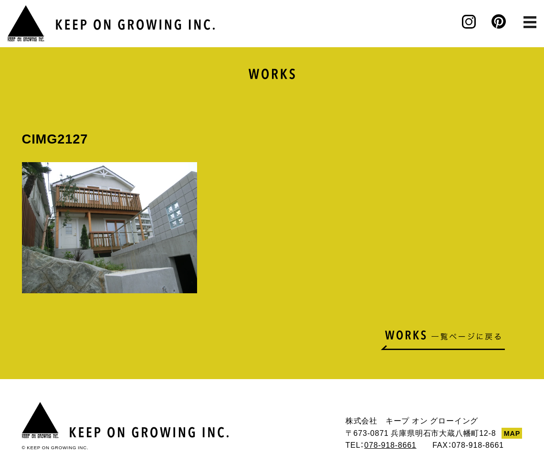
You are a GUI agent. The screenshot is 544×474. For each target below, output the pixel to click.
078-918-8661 (390, 444)
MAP (512, 433)
